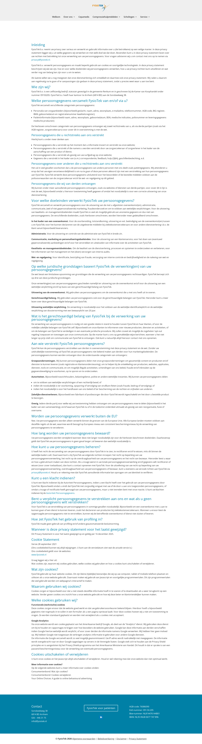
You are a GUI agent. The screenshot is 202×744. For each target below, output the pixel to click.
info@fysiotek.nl (39, 721)
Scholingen (129, 17)
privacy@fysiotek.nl (40, 472)
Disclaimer (121, 738)
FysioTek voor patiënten (101, 708)
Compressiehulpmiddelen (105, 17)
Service (143, 17)
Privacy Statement (138, 738)
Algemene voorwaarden (83, 738)
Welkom (56, 17)
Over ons (68, 17)
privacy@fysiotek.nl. (40, 59)
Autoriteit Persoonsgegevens (60, 493)
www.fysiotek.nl (38, 554)
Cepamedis (83, 17)
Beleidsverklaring (106, 738)
